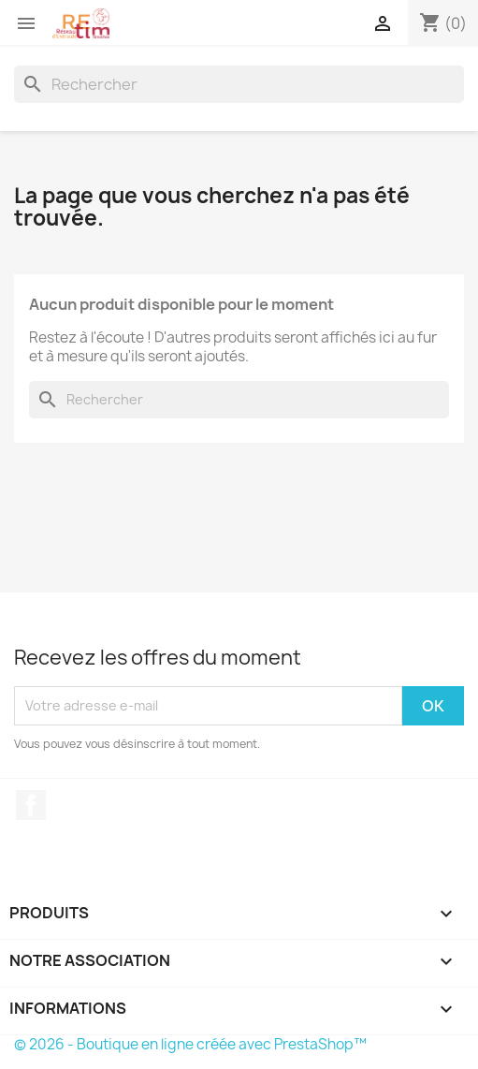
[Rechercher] (239, 84)
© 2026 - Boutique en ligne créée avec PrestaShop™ (190, 1044)
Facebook (31, 805)
